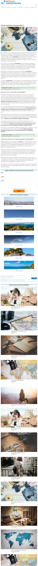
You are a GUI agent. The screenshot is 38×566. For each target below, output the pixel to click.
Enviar (19, 191)
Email (2, 172)
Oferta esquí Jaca (7, 218)
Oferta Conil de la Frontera (8, 205)
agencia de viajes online (25, 87)
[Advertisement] (19, 16)
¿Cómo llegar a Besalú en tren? (18, 526)
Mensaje (2, 180)
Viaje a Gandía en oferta (8, 256)
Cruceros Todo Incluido (8, 243)
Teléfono (2, 176)
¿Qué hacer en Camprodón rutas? (18, 404)
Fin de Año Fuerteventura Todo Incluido (11, 269)
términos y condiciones (21, 188)
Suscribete (34, 278)
